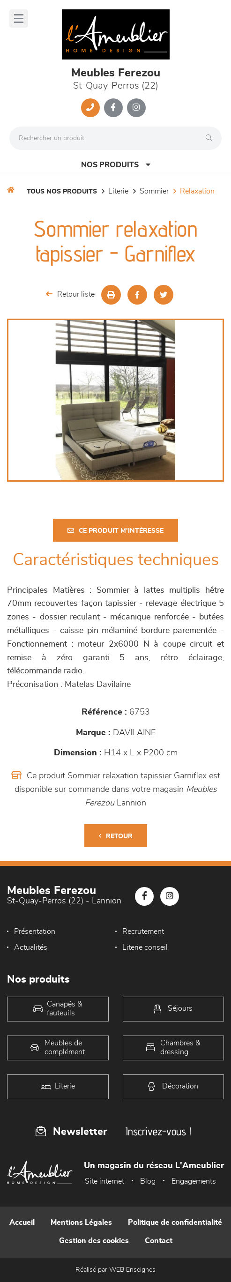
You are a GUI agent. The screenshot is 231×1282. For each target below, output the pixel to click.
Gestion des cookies (94, 1241)
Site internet (104, 1181)
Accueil (22, 1222)
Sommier (154, 191)
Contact (158, 1241)
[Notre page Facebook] (113, 107)
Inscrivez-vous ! (158, 1131)
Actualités (30, 947)
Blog (148, 1181)
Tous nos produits (62, 191)
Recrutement (143, 931)
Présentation (34, 931)
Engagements (193, 1181)
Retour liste (70, 294)
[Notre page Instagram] (136, 107)
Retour (116, 836)
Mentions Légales (81, 1222)
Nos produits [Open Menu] (115, 165)
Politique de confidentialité (175, 1222)
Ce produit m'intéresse (115, 530)
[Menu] (18, 18)
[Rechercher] (211, 138)
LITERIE (118, 191)
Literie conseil (145, 947)
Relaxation (197, 191)
